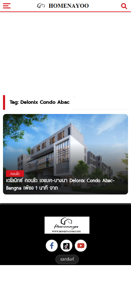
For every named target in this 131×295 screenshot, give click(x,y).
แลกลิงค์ (67, 259)
